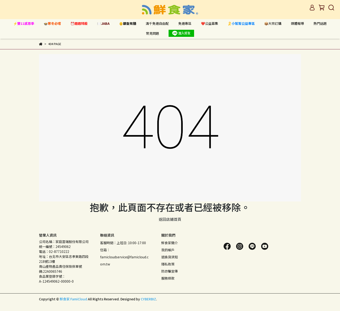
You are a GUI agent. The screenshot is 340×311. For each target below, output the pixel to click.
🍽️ (103, 23)
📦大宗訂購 (272, 23)
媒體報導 (297, 23)
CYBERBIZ (148, 299)
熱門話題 (320, 23)
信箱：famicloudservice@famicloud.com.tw (124, 256)
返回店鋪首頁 (170, 219)
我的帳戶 (167, 249)
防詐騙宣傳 (169, 271)
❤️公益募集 (209, 23)
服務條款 (167, 278)
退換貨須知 (169, 257)
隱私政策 (167, 264)
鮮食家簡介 (169, 242)
